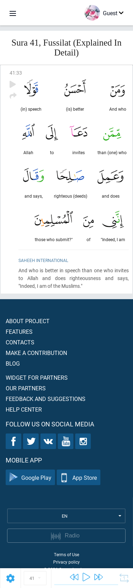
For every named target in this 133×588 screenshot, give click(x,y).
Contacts (20, 342)
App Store (78, 477)
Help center (24, 409)
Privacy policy (66, 562)
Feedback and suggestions (45, 398)
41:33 (16, 72)
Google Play (30, 477)
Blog (13, 363)
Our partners (26, 388)
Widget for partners (37, 377)
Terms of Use (66, 554)
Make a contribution (36, 352)
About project (28, 321)
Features (19, 331)
